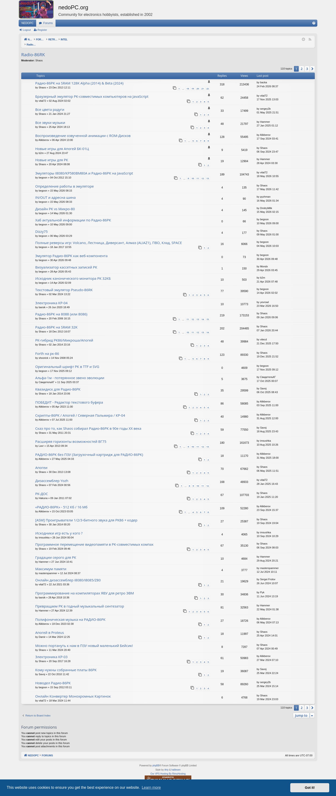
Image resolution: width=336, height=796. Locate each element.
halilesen (175, 765)
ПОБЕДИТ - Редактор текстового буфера (69, 397)
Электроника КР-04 (51, 298)
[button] (312, 64)
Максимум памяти (50, 564)
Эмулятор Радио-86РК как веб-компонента (71, 250)
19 (193, 83)
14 (202, 314)
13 (207, 173)
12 (202, 173)
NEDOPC (27, 23)
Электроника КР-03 (51, 651)
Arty (166, 765)
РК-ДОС (41, 488)
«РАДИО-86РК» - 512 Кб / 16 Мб (61, 502)
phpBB (155, 760)
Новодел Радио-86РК (53, 678)
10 (193, 173)
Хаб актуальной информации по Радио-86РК (73, 215)
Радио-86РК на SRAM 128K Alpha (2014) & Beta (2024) (79, 78)
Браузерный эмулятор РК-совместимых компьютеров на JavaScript (91, 91)
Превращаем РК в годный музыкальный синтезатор (79, 601)
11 (197, 173)
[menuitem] (313, 23)
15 (207, 314)
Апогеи (41, 462)
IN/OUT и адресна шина (55, 192)
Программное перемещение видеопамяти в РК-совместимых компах (94, 539)
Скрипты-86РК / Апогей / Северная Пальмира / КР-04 (80, 410)
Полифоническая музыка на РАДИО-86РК (70, 614)
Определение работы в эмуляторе (64, 181)
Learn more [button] (151, 787)
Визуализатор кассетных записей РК (66, 262)
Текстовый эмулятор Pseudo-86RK (64, 285)
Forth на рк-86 (47, 348)
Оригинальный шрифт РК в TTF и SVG (67, 361)
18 (187, 83)
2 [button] (302, 64)
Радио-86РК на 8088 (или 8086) (61, 309)
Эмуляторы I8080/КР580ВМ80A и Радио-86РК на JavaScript (84, 168)
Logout (27, 29)
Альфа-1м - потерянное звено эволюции (69, 372)
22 (207, 83)
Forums (48, 23)
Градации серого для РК (55, 552)
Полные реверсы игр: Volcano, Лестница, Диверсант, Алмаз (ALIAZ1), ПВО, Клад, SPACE (108, 237)
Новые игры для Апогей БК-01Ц (62, 143)
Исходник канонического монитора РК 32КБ (73, 273)
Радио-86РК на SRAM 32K (56, 322)
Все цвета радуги (49, 104)
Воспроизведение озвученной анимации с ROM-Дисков (83, 130)
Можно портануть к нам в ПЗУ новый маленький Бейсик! (84, 640)
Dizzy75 (41, 226)
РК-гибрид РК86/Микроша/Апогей (64, 335)
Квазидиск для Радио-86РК (57, 384)
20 (197, 83)
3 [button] (307, 64)
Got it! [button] (310, 787)
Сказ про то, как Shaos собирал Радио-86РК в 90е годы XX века (88, 423)
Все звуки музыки (50, 117)
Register (42, 29)
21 (202, 83)
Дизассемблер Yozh (51, 475)
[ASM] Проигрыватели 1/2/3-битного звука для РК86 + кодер (86, 515)
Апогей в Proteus (49, 627)
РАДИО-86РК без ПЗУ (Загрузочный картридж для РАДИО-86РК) (89, 449)
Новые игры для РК (51, 155)
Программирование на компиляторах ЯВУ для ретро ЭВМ (84, 588)
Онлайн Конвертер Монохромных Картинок (73, 691)
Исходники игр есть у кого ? (59, 528)
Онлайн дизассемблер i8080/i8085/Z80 (68, 575)
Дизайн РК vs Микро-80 (55, 204)
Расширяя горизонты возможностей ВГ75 (70, 436)
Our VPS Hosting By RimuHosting (168, 769)
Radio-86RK (33, 50)
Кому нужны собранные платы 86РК (66, 665)
